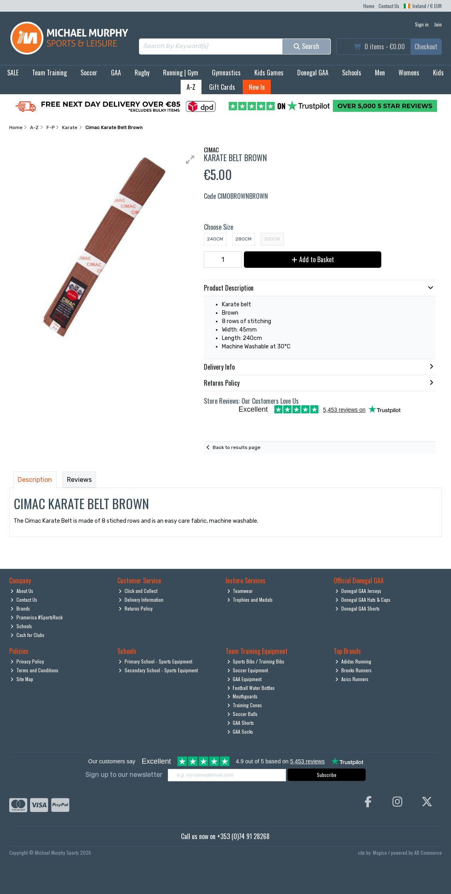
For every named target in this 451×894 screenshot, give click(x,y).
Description (35, 479)
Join (438, 24)
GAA (116, 72)
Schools (351, 72)
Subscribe (326, 774)
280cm (244, 239)
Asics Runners (351, 679)
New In (257, 87)
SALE (12, 72)
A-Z (191, 87)
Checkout (426, 46)
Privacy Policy (27, 661)
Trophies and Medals (250, 599)
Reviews (79, 479)
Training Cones (244, 705)
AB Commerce (428, 852)
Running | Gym (180, 72)
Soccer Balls (242, 713)
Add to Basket (313, 259)
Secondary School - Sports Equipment (158, 670)
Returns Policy (136, 608)
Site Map (21, 679)
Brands (20, 608)
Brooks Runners (353, 670)
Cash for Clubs (27, 634)
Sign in (422, 24)
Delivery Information (141, 599)
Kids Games (269, 72)
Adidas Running (353, 661)
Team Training (49, 72)
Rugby (142, 72)
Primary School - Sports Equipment (155, 661)
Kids (438, 72)
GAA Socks (240, 731)
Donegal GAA (312, 72)
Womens (409, 72)
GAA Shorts (240, 722)
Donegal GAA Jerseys (358, 590)
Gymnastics (226, 72)
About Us (21, 590)
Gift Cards (222, 87)
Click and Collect (138, 590)
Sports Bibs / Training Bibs (256, 661)
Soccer (89, 72)
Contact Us (389, 5)
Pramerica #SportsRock (36, 617)
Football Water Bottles (251, 687)
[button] (190, 159)
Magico (380, 852)
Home (368, 5)
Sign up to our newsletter (123, 775)
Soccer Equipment (247, 670)
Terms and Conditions (34, 670)
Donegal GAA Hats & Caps (363, 599)
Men (380, 72)
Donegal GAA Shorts (357, 608)
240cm (215, 239)
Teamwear (240, 590)
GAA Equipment (244, 679)
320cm (272, 239)
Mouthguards (242, 696)
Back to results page (236, 447)
